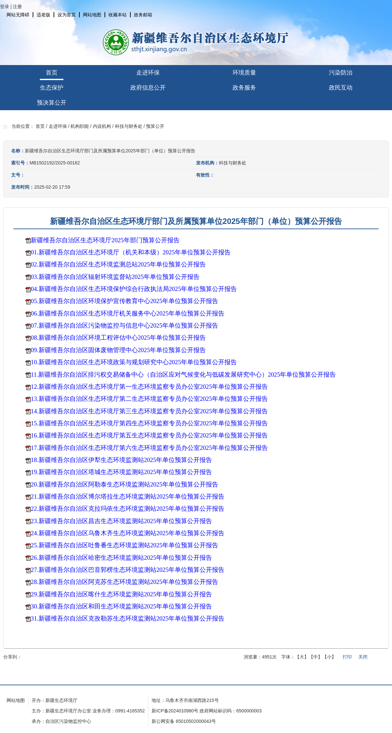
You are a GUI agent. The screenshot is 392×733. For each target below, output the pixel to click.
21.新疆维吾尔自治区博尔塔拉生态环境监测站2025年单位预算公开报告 (127, 496)
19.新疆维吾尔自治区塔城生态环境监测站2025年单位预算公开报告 (121, 472)
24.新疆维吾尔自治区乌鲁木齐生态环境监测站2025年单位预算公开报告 (127, 533)
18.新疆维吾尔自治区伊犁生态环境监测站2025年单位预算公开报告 (121, 459)
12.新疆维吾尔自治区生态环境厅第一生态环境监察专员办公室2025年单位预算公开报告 (149, 386)
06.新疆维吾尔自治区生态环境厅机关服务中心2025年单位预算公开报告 (127, 313)
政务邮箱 (143, 14)
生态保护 (51, 87)
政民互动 (340, 87)
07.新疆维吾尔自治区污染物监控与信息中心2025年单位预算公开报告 (124, 325)
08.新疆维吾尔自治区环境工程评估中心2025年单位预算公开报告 (118, 337)
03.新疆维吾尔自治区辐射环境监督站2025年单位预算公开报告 (115, 276)
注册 (17, 6)
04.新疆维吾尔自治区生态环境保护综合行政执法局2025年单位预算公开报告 (134, 288)
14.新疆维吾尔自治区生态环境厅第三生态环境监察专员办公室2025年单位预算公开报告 (149, 411)
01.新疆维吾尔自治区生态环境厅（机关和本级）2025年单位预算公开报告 (132, 252)
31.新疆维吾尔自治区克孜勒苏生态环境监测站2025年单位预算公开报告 (127, 618)
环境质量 (244, 72)
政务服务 (244, 87)
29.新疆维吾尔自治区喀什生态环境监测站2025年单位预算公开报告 (121, 594)
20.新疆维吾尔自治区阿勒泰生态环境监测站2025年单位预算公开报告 (124, 484)
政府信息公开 (148, 87)
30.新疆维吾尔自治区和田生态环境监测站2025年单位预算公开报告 (121, 606)
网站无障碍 (18, 14)
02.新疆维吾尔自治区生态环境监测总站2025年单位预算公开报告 (118, 264)
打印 (347, 656)
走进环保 (148, 72)
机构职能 (80, 126)
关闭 (363, 656)
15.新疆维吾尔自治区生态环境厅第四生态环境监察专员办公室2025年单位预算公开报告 (149, 423)
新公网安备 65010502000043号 (184, 721)
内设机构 (102, 126)
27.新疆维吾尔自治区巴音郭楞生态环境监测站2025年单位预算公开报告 (127, 569)
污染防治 (340, 72)
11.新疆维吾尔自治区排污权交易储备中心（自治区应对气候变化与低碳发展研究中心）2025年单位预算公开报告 (183, 374)
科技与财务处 (128, 126)
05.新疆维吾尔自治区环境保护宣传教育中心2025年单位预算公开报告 (124, 301)
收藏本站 (117, 14)
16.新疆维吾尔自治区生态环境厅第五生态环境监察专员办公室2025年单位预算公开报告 (149, 435)
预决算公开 (51, 102)
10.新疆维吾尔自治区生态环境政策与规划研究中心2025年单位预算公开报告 (134, 362)
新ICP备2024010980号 (175, 710)
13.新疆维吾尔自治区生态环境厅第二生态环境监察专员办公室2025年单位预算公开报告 (149, 398)
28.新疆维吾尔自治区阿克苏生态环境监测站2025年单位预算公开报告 (124, 581)
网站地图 (92, 14)
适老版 (43, 14)
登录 (4, 6)
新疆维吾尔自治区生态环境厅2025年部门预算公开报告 (105, 240)
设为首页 (66, 14)
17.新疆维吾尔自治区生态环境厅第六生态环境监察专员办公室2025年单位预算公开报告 (149, 447)
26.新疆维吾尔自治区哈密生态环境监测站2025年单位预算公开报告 (121, 557)
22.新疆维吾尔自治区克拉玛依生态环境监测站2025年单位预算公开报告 (127, 508)
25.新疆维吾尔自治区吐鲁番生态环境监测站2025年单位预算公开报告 (124, 545)
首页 (51, 72)
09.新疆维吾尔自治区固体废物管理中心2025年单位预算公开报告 (118, 350)
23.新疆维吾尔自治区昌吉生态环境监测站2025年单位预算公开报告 (121, 521)
